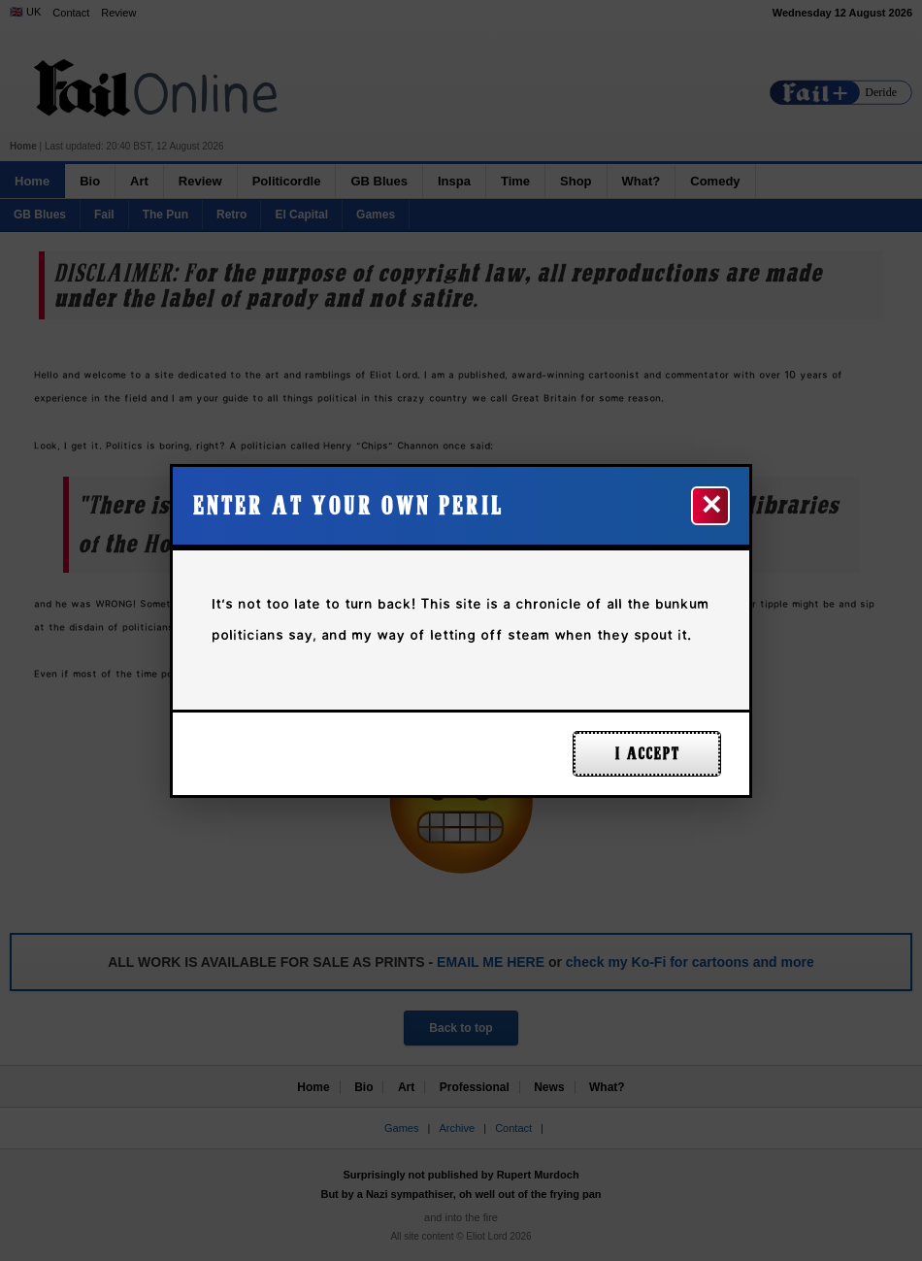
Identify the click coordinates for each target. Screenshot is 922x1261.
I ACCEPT (646, 753)
